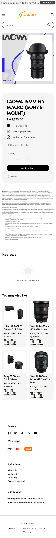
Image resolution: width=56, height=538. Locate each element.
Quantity (11, 153)
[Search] (49, 25)
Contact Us (13, 473)
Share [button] (12, 176)
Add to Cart (28, 167)
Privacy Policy (29, 528)
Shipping (12, 477)
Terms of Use (15, 528)
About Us (12, 470)
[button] (3, 14)
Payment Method (16, 481)
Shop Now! (47, 2)
